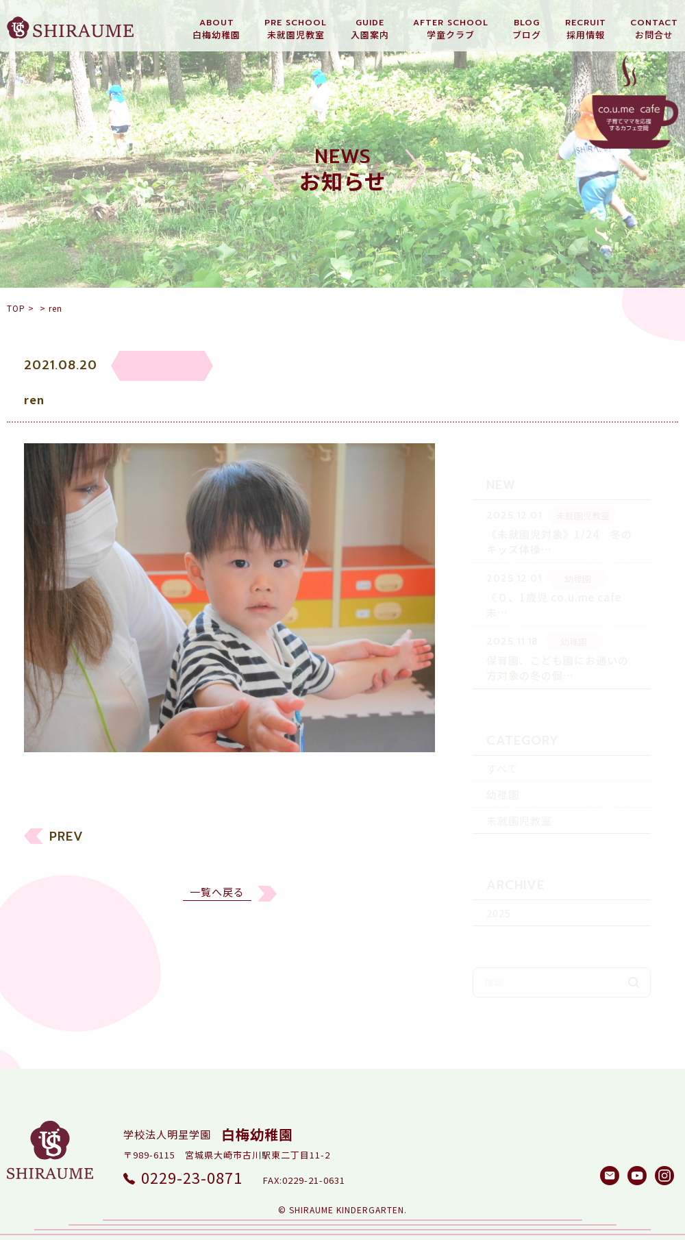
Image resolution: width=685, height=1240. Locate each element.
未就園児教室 (519, 797)
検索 (633, 959)
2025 (498, 889)
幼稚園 (502, 771)
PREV (66, 845)
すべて (502, 745)
